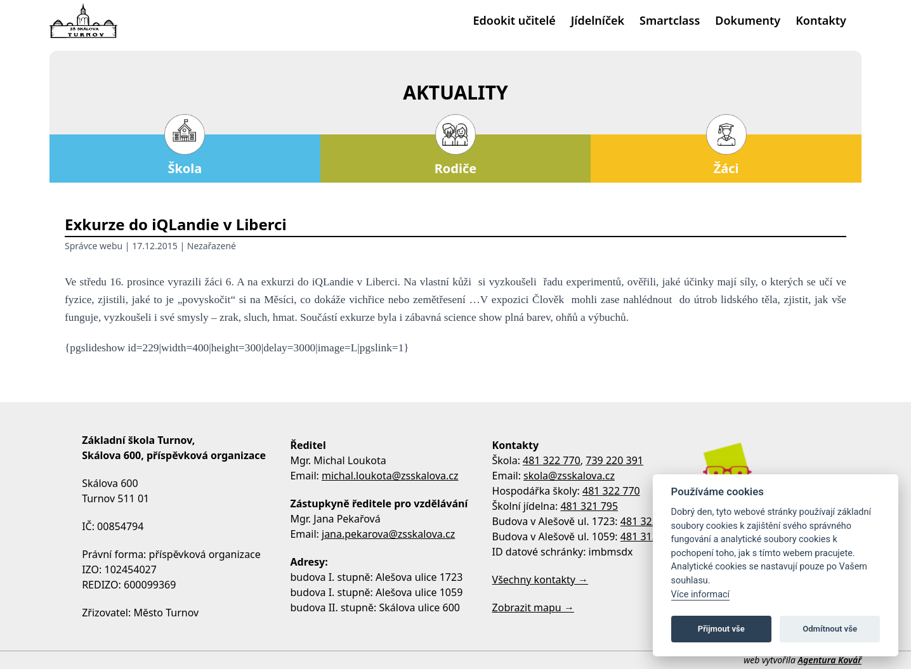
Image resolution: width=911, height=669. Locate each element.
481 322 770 (551, 460)
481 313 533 (649, 536)
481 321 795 (589, 506)
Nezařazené (211, 246)
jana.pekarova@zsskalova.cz (388, 534)
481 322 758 (649, 521)
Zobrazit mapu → (533, 607)
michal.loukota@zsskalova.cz (390, 476)
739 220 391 (614, 460)
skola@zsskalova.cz (569, 476)
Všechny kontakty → (540, 580)
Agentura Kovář (830, 660)
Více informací (700, 594)
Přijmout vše (721, 628)
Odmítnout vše (830, 628)
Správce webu (93, 246)
